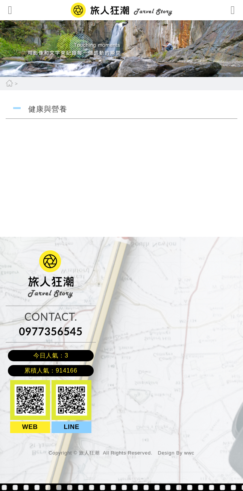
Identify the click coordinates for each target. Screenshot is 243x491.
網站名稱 (121, 10)
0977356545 (50, 331)
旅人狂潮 (39, 254)
